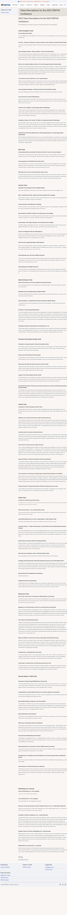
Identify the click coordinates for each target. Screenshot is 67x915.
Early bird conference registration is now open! (34, 1)
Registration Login (5, 875)
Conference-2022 (23, 859)
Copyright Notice (49, 867)
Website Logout (5, 880)
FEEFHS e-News (5, 12)
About (60, 5)
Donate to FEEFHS (5, 867)
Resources (29, 5)
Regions (36, 5)
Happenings (55, 5)
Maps (48, 5)
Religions (42, 5)
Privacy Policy (48, 869)
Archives (22, 5)
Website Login (4, 877)
